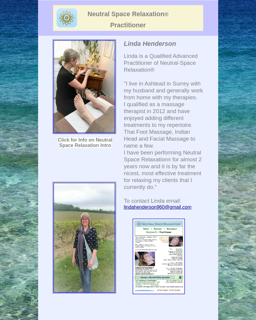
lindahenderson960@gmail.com (157, 207)
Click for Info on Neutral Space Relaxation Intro (85, 142)
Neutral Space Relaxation (128, 14)
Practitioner (128, 25)
